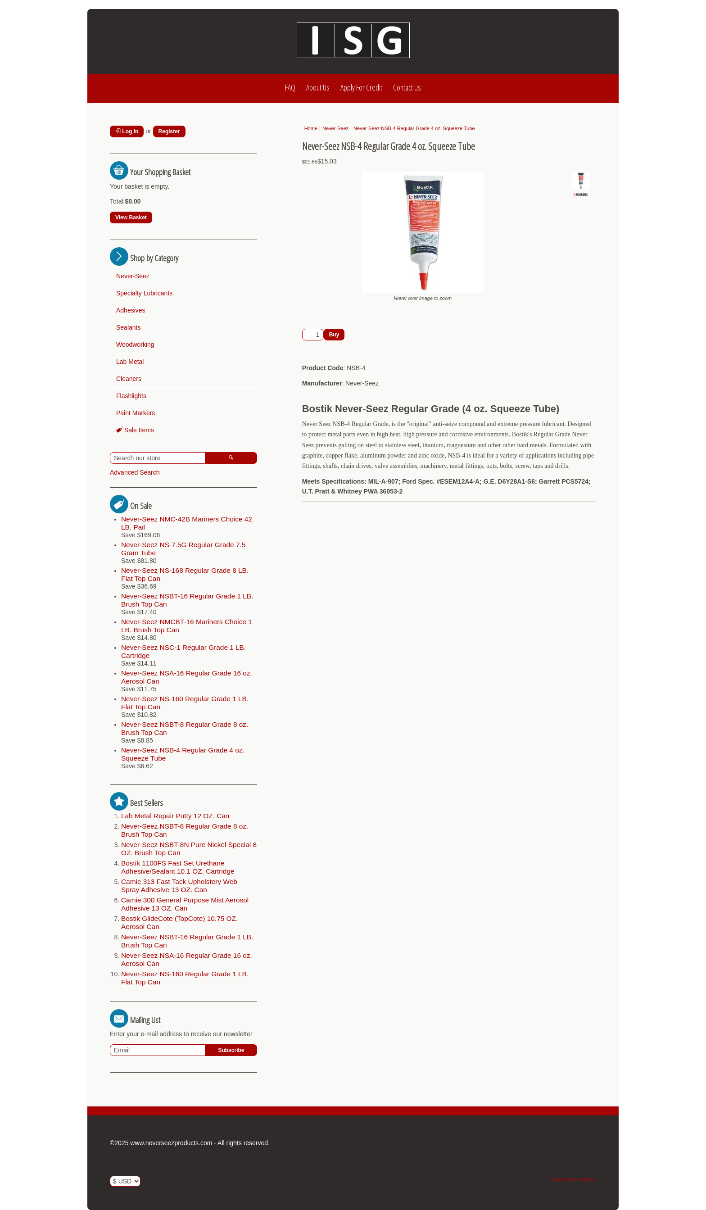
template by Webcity (574, 1179)
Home (310, 128)
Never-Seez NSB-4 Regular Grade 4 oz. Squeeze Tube (414, 128)
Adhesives (130, 310)
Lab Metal (130, 361)
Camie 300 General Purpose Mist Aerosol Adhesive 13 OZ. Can (185, 904)
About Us (318, 87)
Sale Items (135, 430)
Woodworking (135, 344)
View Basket (131, 217)
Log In (126, 131)
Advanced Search (135, 472)
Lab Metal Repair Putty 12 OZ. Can (175, 816)
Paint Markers (135, 413)
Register (169, 131)
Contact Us (407, 87)
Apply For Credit (361, 87)
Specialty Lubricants (144, 293)
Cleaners (128, 378)
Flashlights (131, 395)
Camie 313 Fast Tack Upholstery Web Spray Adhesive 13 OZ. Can (179, 885)
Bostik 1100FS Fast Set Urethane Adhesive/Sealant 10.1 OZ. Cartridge (178, 867)
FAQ (290, 87)
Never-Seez (132, 276)
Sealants (128, 327)
